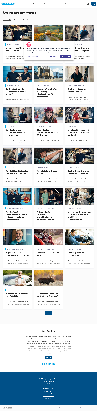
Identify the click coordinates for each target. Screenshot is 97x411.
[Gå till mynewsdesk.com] (8, 408)
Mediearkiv (47, 4)
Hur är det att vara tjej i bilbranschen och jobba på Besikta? (16, 91)
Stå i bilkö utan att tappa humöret (47, 172)
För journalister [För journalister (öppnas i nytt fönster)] (73, 408)
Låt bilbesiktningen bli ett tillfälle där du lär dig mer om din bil (78, 132)
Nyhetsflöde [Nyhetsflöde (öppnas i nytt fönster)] (84, 408)
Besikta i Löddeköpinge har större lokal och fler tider (16, 172)
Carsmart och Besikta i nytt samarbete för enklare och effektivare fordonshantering (79, 216)
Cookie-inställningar (32, 56)
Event (56, 4)
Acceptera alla (66, 56)
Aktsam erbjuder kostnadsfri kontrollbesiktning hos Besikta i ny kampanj (46, 216)
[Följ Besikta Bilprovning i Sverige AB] (93, 4)
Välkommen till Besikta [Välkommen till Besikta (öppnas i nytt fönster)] (48, 388)
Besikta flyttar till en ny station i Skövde (15, 49)
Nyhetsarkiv (36, 4)
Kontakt (64, 4)
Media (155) (17, 20)
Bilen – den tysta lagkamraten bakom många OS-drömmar (48, 132)
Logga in (92, 408)
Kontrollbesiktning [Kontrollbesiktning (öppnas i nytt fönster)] (48, 396)
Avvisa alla (53, 56)
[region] (49, 50)
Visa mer (48, 313)
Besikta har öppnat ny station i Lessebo (77, 90)
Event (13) (26, 20)
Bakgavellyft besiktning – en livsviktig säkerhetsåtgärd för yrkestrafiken (47, 93)
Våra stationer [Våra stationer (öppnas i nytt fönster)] (48, 398)
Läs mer (48, 357)
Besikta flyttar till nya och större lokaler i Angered (79, 172)
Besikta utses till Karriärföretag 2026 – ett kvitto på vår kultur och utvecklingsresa (16, 216)
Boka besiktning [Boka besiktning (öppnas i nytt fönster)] (48, 391)
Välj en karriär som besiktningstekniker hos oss (17, 254)
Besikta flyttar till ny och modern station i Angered (78, 49)
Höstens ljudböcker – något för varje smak (79, 254)
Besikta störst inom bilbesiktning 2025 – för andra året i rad (15, 132)
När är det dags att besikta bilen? (48, 254)
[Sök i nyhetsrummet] (88, 4)
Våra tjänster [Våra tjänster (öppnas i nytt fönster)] (48, 393)
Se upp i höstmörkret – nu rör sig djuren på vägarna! (47, 295)
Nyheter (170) (7, 20)
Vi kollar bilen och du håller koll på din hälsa (16, 295)
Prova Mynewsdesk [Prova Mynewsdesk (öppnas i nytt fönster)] (60, 408)
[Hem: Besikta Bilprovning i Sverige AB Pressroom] (8, 4)
